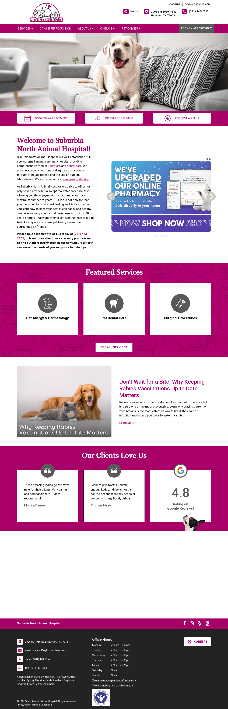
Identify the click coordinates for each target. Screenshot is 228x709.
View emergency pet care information (113, 680)
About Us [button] (85, 28)
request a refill (182, 118)
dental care (74, 166)
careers (197, 642)
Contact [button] (107, 28)
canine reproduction (76, 179)
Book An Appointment (196, 28)
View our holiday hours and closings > (112, 685)
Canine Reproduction (55, 28)
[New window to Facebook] (184, 624)
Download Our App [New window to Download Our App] (197, 4)
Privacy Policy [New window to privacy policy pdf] (23, 704)
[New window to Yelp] (199, 624)
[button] (207, 159)
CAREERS (174, 4)
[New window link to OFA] (101, 697)
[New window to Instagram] (191, 624)
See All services (114, 347)
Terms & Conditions (42, 704)
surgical (55, 166)
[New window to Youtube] (207, 624)
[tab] (156, 236)
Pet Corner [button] (131, 28)
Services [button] (25, 28)
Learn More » (127, 422)
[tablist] (161, 236)
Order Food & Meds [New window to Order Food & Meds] (114, 118)
